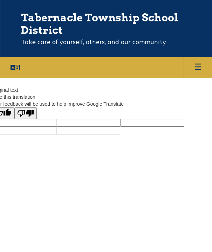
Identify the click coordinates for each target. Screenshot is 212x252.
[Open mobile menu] (198, 67)
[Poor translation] (25, 113)
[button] (15, 67)
